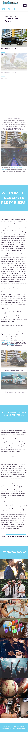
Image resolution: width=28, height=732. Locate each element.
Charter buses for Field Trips (14, 384)
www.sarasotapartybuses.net (9, 728)
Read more (14, 456)
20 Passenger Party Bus (9, 48)
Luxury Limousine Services (14, 362)
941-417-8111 (8, 9)
